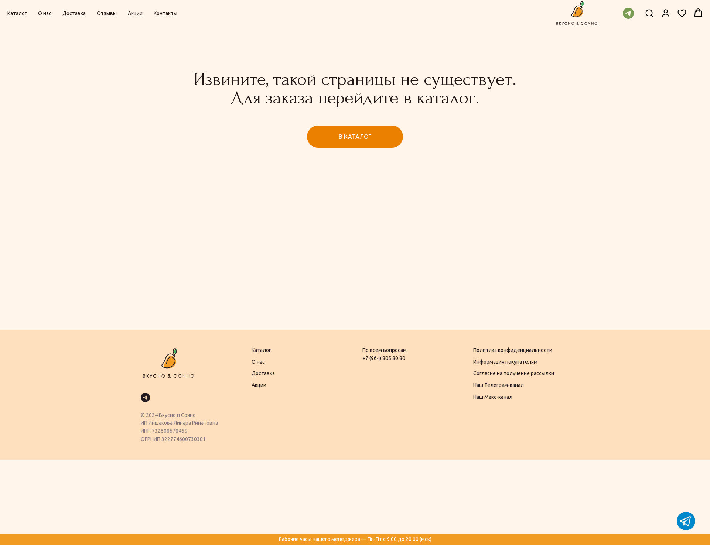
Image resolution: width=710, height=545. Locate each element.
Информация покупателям (505, 362)
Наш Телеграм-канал (498, 385)
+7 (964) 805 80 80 (383, 358)
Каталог (17, 13)
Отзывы (107, 13)
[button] (649, 12)
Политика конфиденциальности (512, 350)
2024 (152, 415)
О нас (44, 13)
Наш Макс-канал (492, 397)
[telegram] (628, 13)
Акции (135, 13)
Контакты (165, 13)
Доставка (74, 13)
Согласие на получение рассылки (513, 373)
